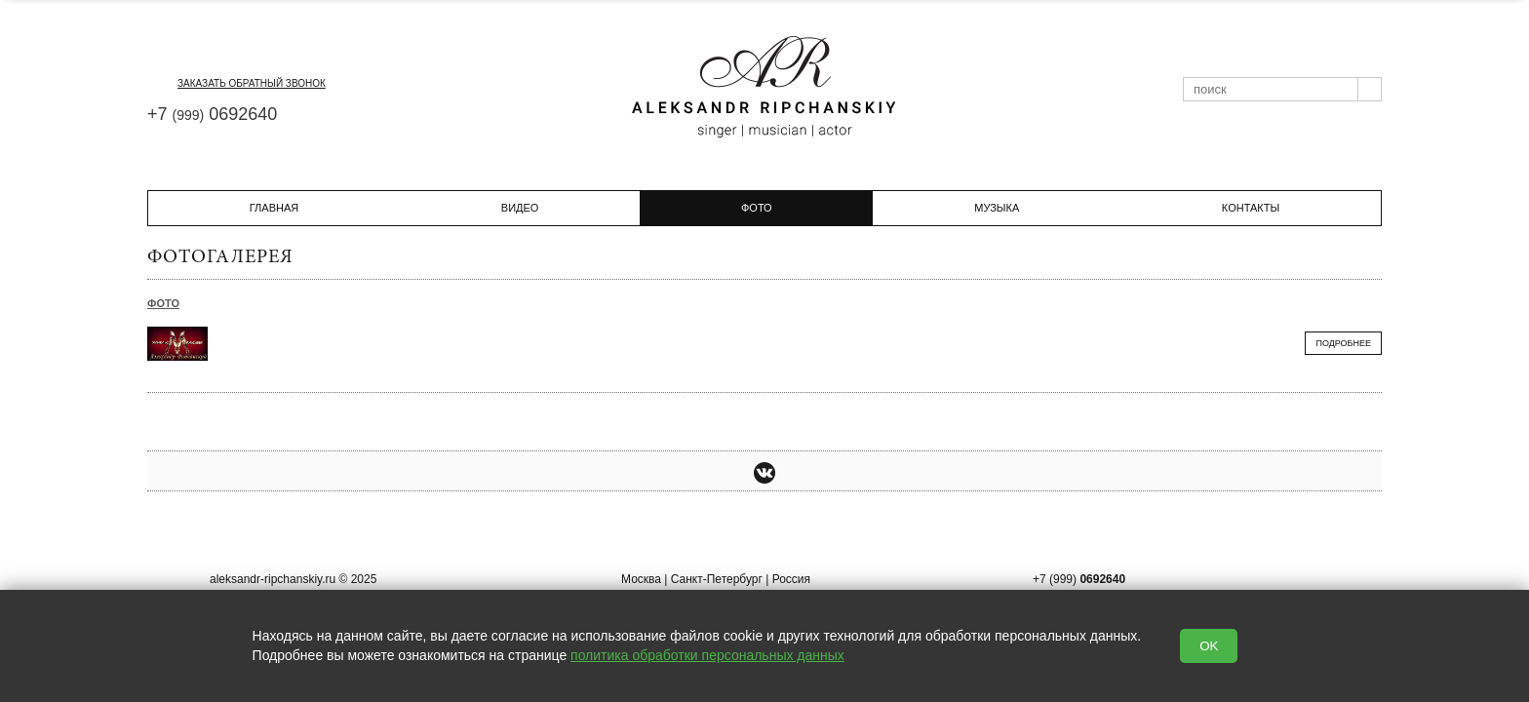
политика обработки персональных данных (707, 655)
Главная (274, 208)
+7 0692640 (212, 114)
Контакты (1250, 208)
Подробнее (1343, 343)
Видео (520, 208)
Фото (163, 303)
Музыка (996, 208)
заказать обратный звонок (236, 83)
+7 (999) (1079, 579)
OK (1208, 646)
